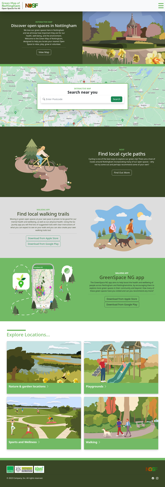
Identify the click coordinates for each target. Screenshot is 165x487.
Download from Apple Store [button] (43, 238)
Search (116, 99)
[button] (161, 5)
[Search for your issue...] (77, 99)
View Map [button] (44, 52)
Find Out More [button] (122, 172)
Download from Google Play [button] (43, 243)
